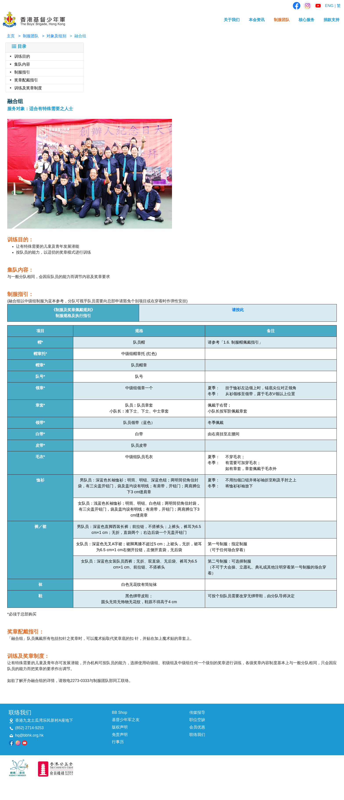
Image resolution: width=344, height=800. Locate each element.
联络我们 (197, 734)
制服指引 (22, 72)
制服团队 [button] (282, 20)
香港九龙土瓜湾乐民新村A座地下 (44, 720)
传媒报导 (197, 712)
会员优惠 (197, 727)
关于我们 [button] (232, 20)
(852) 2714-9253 (29, 728)
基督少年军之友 (126, 719)
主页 (11, 36)
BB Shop (119, 712)
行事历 (118, 742)
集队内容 (22, 64)
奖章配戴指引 (26, 80)
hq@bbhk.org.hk (29, 735)
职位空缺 (197, 719)
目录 (19, 46)
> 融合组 (78, 36)
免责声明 (120, 734)
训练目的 (22, 56)
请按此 (238, 310)
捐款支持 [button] (331, 20)
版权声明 (120, 727)
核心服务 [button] (306, 20)
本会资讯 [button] (257, 20)
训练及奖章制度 (28, 88)
